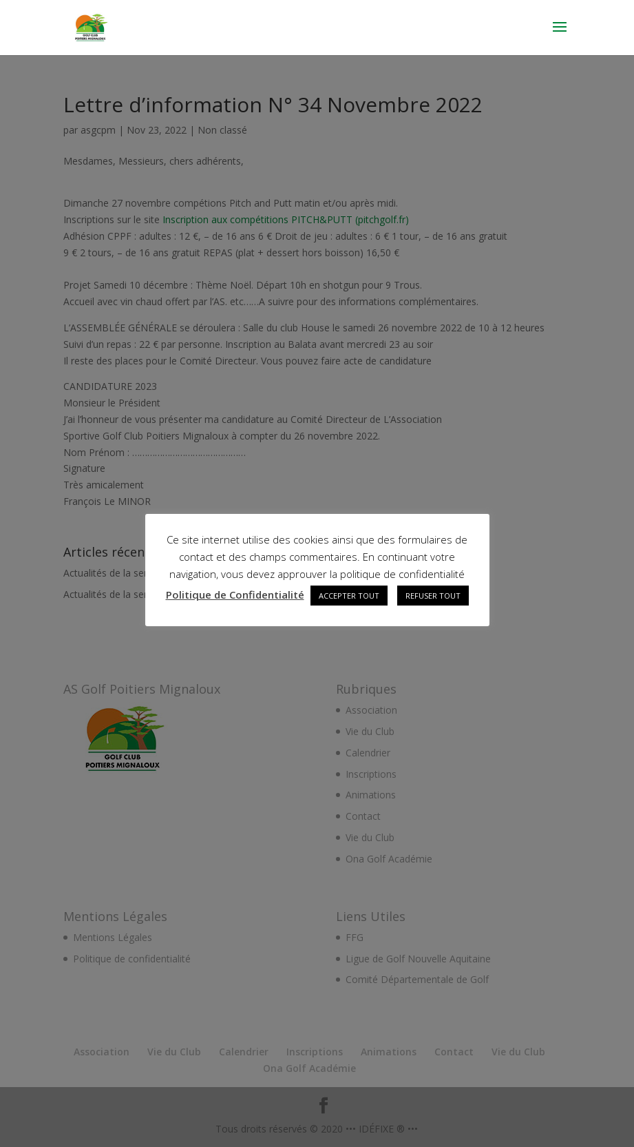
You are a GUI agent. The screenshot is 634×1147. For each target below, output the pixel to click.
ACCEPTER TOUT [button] (349, 595)
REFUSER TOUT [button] (433, 595)
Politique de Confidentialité (235, 594)
